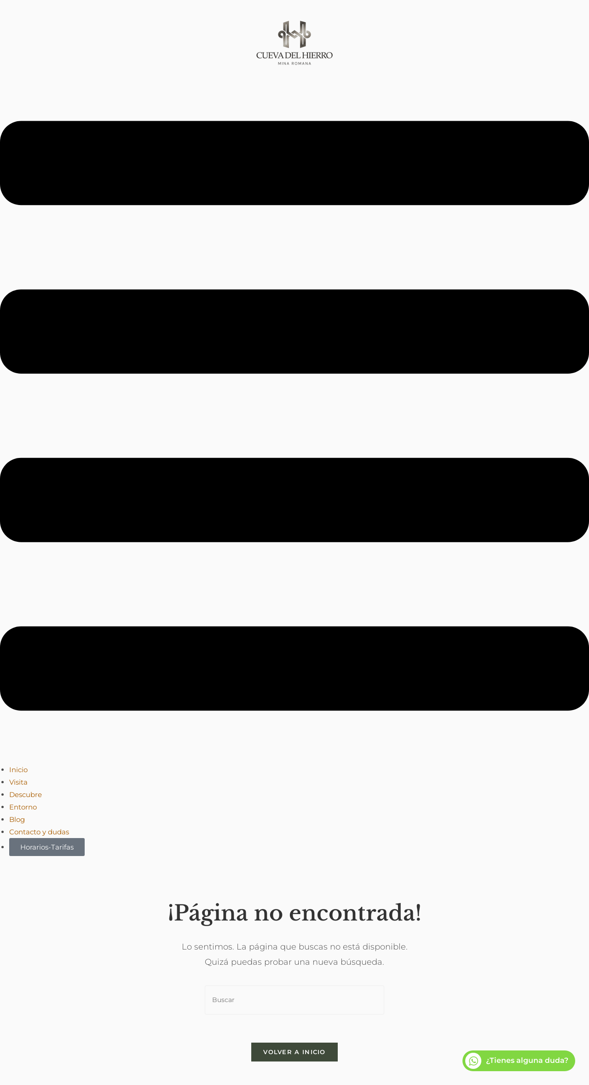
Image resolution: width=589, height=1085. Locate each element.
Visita (18, 782)
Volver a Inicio (294, 1052)
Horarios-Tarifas (47, 847)
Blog (17, 819)
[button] (294, 418)
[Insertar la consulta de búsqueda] (294, 1000)
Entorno (23, 807)
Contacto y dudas (39, 831)
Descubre (25, 794)
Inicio (18, 769)
